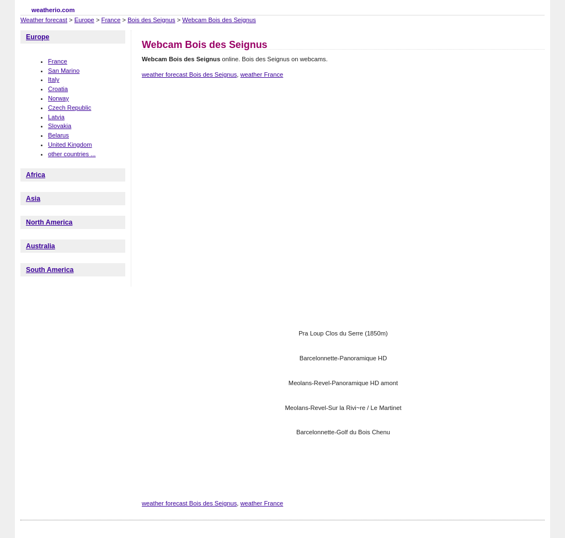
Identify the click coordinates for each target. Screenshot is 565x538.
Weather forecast (43, 20)
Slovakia (59, 125)
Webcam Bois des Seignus (219, 20)
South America (49, 270)
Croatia (58, 89)
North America (49, 222)
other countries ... (71, 154)
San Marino (63, 70)
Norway (58, 98)
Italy (54, 79)
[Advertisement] (342, 126)
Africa (35, 175)
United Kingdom (70, 144)
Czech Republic (69, 107)
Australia (40, 246)
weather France (261, 74)
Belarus (58, 135)
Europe (84, 20)
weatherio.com (52, 10)
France (111, 20)
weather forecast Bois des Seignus (189, 74)
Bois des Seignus (151, 20)
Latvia (56, 117)
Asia (33, 199)
